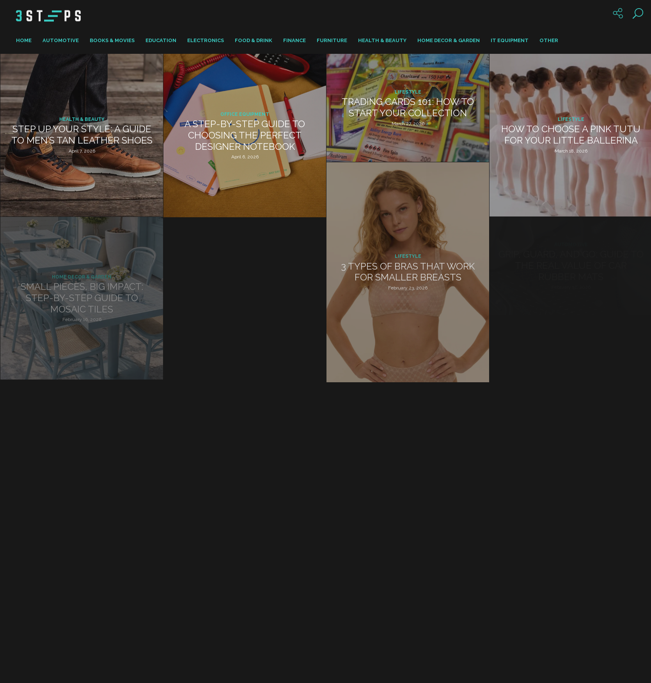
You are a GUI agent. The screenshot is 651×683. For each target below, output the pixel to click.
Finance (294, 40)
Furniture (332, 40)
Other (548, 40)
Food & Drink (253, 40)
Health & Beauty (382, 40)
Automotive (61, 40)
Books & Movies (112, 40)
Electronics (205, 40)
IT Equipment (510, 40)
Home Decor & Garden (448, 40)
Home (24, 40)
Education (160, 40)
